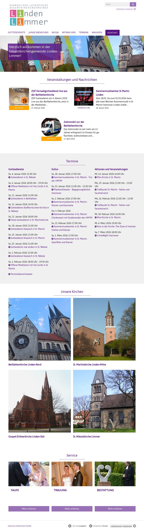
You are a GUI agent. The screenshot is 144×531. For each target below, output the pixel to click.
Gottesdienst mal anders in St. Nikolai (29, 247)
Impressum (12, 526)
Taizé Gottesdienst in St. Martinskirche (29, 220)
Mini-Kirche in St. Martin (109, 177)
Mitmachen (69, 32)
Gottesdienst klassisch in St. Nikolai (28, 256)
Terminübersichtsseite (21, 274)
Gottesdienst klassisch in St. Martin (28, 229)
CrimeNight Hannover (108, 235)
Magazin (97, 32)
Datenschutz (20, 526)
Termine (83, 32)
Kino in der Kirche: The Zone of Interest (116, 226)
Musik (55, 32)
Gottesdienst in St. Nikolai (23, 177)
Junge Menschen (38, 32)
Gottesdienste (16, 32)
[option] (72, 54)
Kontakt (112, 32)
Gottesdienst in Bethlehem (24, 198)
